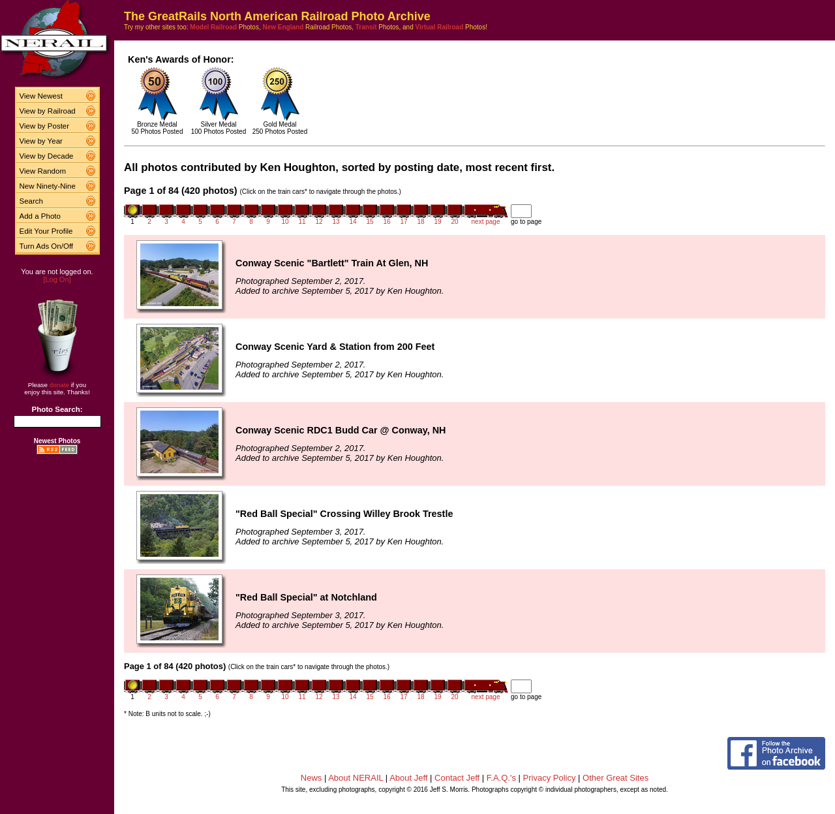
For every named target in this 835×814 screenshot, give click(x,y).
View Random (43, 171)
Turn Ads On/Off (47, 246)
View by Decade (47, 156)
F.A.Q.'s (501, 778)
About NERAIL (355, 778)
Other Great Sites (615, 778)
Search (32, 201)
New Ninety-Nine (48, 186)
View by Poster (45, 126)
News (311, 778)
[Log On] (56, 279)
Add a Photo (40, 216)
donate (59, 384)
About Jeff (408, 778)
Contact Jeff (456, 778)
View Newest (41, 96)
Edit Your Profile (46, 231)
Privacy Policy (549, 778)
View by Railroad (48, 111)
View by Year (41, 141)
